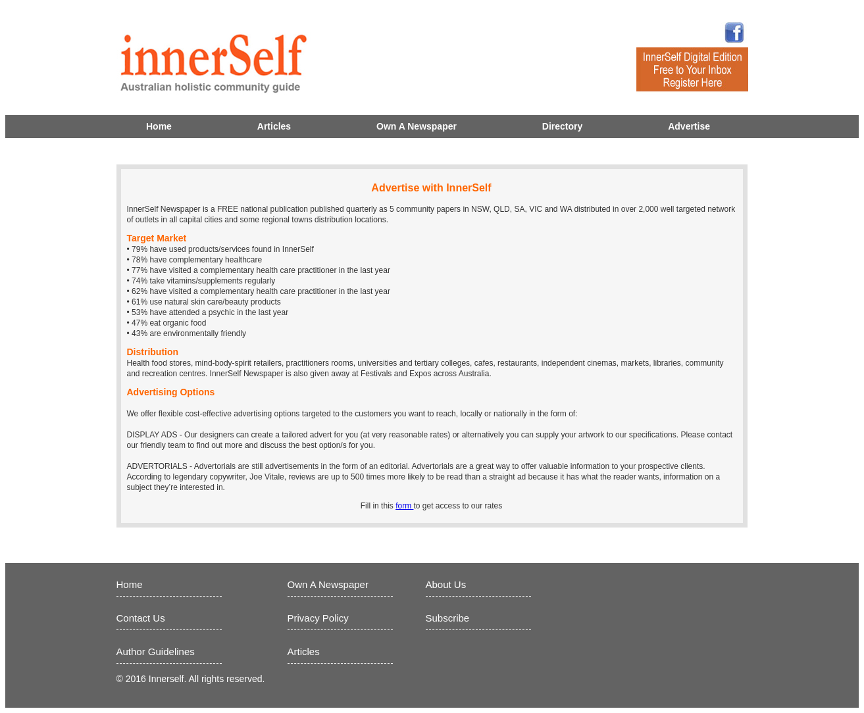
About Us (446, 584)
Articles (274, 126)
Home (159, 126)
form (404, 505)
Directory (562, 126)
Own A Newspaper (416, 126)
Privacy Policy (318, 618)
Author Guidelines (155, 651)
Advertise (689, 126)
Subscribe (448, 618)
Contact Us (140, 618)
